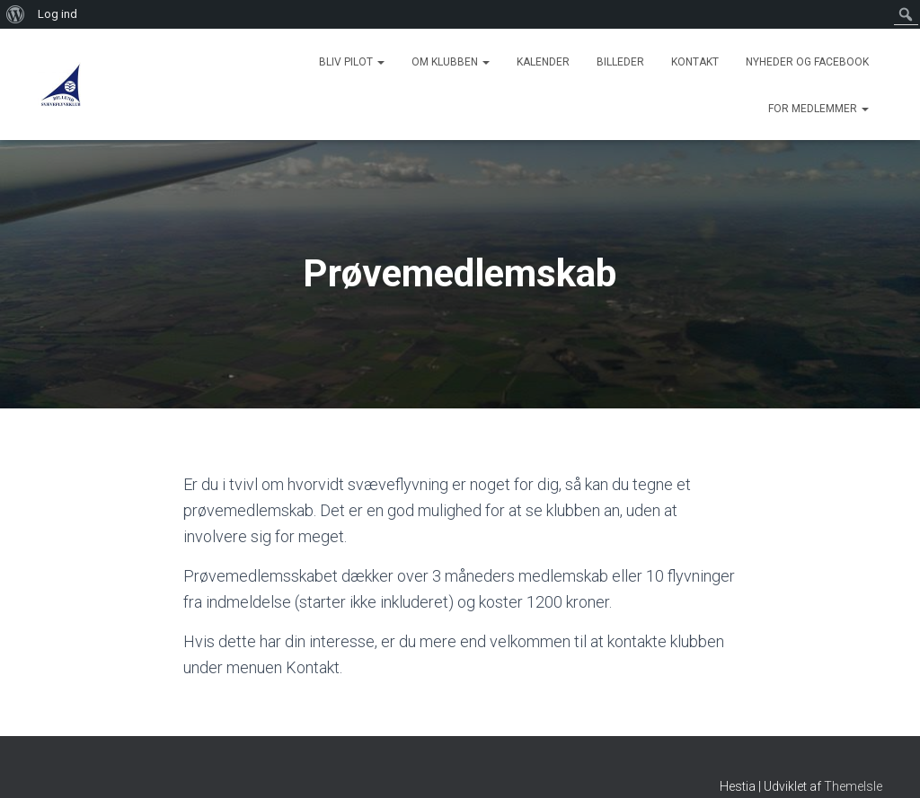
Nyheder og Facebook (807, 62)
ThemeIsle (853, 786)
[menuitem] (15, 14)
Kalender (543, 62)
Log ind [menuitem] (57, 14)
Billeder (620, 62)
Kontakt (695, 62)
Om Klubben (450, 62)
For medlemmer (818, 108)
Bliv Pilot (352, 62)
